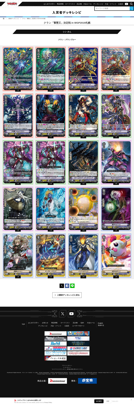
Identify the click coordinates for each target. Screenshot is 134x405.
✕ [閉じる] (131, 400)
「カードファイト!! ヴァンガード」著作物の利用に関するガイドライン (67, 369)
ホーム (4, 18)
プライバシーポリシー (67, 365)
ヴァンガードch (126, 4)
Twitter (62, 313)
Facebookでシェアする (67, 286)
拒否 (108, 401)
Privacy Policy (48, 402)
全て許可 (99, 401)
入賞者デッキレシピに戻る (68, 295)
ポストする (62, 286)
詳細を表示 (115, 401)
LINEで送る (72, 286)
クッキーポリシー (67, 367)
